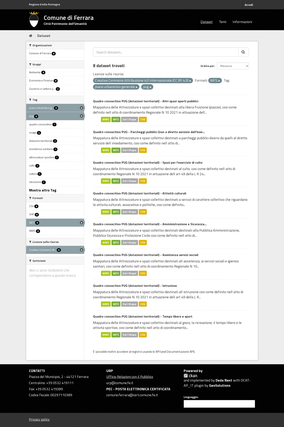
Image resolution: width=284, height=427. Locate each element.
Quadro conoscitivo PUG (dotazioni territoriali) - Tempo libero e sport (142, 316)
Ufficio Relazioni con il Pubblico (129, 376)
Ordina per (207, 66)
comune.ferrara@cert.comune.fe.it (132, 395)
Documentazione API (180, 351)
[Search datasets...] (165, 52)
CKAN (190, 376)
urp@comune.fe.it (119, 382)
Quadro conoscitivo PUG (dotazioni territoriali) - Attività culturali (139, 193)
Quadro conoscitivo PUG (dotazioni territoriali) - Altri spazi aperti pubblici (145, 101)
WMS (106, 119)
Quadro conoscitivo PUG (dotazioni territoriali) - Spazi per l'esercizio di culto (147, 162)
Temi (222, 21)
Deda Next (224, 380)
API (157, 351)
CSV (142, 119)
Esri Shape (129, 119)
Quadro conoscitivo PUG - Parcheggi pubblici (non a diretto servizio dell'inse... (149, 131)
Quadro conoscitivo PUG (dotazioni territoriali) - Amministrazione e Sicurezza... (150, 224)
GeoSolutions (219, 385)
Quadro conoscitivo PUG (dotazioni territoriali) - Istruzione (135, 285)
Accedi (249, 5)
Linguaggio (191, 397)
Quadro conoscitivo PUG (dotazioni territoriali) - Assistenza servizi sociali (145, 254)
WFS (116, 119)
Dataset (207, 21)
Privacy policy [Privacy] (39, 419)
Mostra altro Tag (42, 190)
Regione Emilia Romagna (44, 4)
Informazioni (242, 21)
